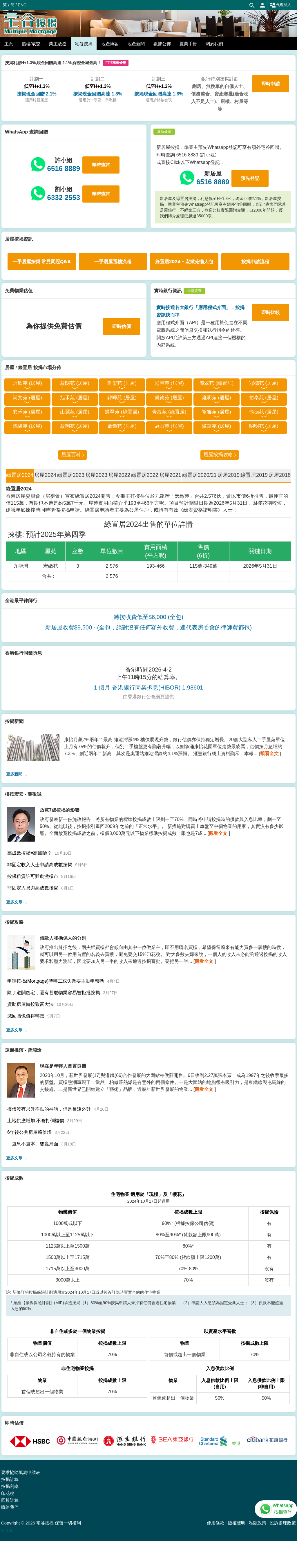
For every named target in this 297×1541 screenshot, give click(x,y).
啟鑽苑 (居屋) (122, 426)
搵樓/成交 (31, 43)
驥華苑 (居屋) (216, 426)
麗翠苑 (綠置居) (216, 383)
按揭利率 (10, 1486)
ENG (22, 5)
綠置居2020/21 (199, 475)
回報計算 (10, 1500)
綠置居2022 (144, 475)
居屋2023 (96, 475)
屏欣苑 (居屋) (27, 383)
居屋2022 (119, 475)
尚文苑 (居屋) (27, 397)
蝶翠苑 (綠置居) (122, 412)
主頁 (8, 43)
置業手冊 (188, 43)
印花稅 (7, 1493)
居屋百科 (71, 454)
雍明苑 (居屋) (216, 397)
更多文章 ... (16, 902)
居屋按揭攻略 (218, 454)
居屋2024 (45, 475)
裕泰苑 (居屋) (263, 397)
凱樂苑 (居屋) (122, 383)
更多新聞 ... (16, 774)
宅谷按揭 (84, 43)
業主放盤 (57, 43)
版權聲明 (236, 1522)
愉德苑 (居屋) (263, 412)
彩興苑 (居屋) (169, 383)
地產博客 (110, 43)
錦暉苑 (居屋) (122, 397)
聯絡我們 (10, 1507)
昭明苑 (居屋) (263, 426)
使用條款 (215, 1522)
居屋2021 (170, 475)
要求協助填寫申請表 (20, 1472)
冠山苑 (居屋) (169, 426)
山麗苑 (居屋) (74, 412)
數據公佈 (162, 43)
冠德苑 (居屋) (263, 383)
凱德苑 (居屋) (169, 397)
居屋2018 (280, 475)
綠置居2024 (19, 475)
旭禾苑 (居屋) (74, 397)
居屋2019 (229, 475)
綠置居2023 (70, 475)
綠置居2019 (254, 475)
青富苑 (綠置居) (169, 412)
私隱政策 (257, 1522)
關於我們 (214, 43)
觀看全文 (269, 753)
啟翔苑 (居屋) (74, 426)
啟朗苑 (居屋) (74, 383)
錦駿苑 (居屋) (27, 426)
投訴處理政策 (283, 1522)
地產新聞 (136, 43)
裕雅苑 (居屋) (216, 412)
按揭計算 (10, 1479)
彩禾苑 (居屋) (27, 412)
